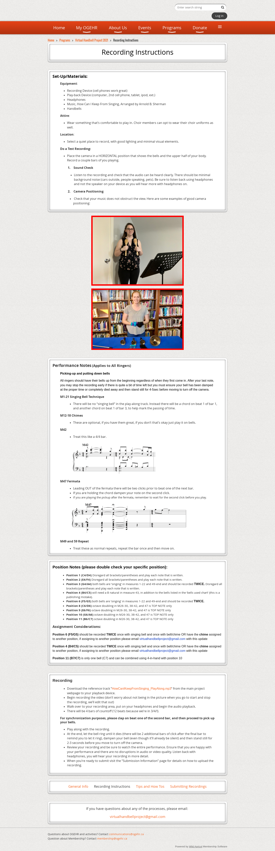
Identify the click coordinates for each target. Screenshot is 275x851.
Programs (64, 40)
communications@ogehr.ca (126, 834)
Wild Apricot (195, 846)
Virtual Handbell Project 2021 (91, 40)
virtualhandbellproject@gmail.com (137, 816)
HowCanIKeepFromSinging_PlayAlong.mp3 (141, 688)
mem (112, 838)
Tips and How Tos (150, 786)
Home (51, 40)
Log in (219, 16)
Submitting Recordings (188, 786)
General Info (78, 786)
